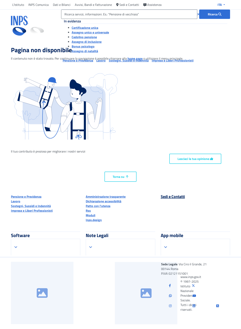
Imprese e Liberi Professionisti (32, 210)
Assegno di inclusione (87, 41)
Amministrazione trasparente (106, 196)
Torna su (120, 176)
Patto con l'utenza (98, 206)
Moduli (90, 215)
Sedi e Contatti (127, 4)
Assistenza (152, 4)
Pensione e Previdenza (26, 196)
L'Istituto (18, 4)
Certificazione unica (85, 27)
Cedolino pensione (84, 37)
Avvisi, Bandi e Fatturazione (93, 4)
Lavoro (15, 201)
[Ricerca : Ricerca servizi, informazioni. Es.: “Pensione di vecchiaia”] (214, 14)
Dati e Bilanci (62, 4)
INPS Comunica (38, 4)
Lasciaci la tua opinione (195, 158)
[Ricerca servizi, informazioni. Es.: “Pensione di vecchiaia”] (129, 14)
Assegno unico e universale (90, 32)
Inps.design (94, 220)
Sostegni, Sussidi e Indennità (31, 206)
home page (135, 58)
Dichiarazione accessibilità (103, 201)
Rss (88, 210)
